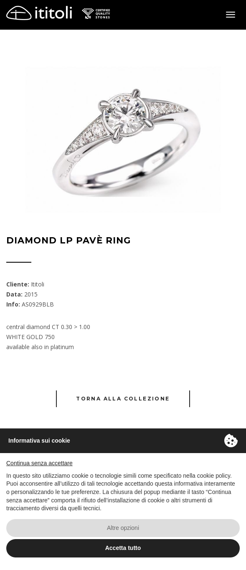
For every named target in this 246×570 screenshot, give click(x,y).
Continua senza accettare (39, 463)
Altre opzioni (123, 527)
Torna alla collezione (123, 398)
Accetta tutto (123, 548)
